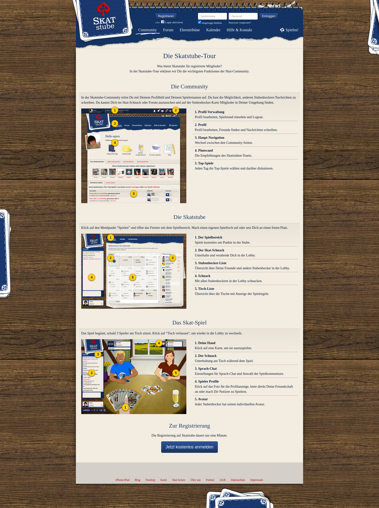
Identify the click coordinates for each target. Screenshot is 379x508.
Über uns (195, 480)
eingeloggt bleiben (210, 22)
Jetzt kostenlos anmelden (189, 447)
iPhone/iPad (122, 480)
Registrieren (166, 16)
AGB (222, 480)
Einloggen (269, 16)
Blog (137, 480)
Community (147, 30)
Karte (163, 480)
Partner (210, 480)
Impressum (256, 480)
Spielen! (292, 30)
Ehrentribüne (190, 30)
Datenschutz (238, 480)
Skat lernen (178, 480)
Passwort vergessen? (240, 22)
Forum (168, 30)
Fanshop (150, 480)
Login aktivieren (172, 22)
